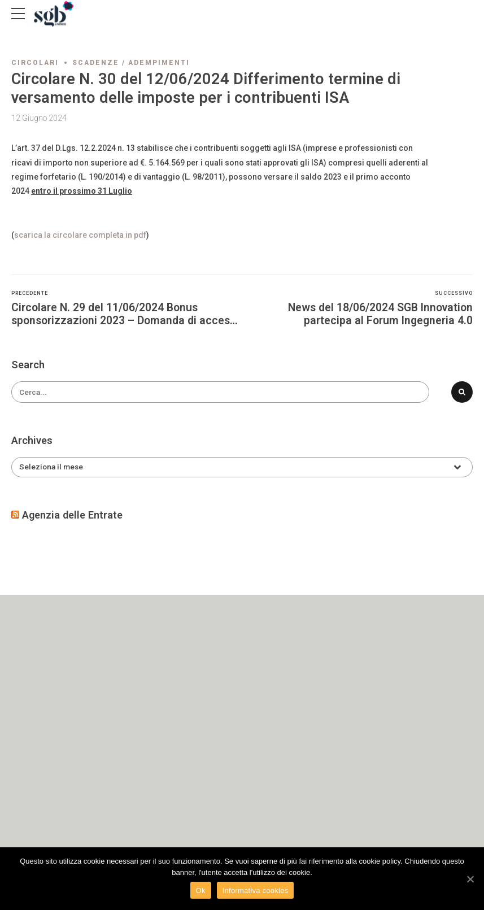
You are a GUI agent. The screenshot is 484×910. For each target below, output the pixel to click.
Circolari (35, 63)
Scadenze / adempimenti (131, 63)
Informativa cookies (256, 890)
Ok (201, 890)
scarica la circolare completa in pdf (80, 235)
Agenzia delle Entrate (72, 515)
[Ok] (470, 879)
